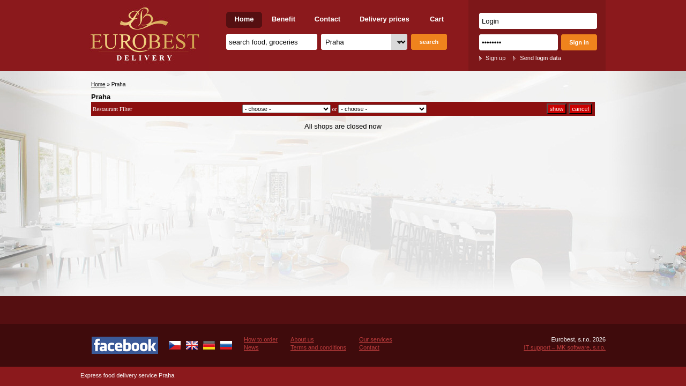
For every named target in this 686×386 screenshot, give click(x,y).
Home (243, 19)
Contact (327, 19)
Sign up (495, 58)
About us (302, 339)
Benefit (283, 19)
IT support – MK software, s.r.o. (565, 347)
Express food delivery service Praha (127, 375)
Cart (437, 19)
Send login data (540, 58)
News (251, 347)
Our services (375, 339)
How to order (261, 339)
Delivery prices (384, 19)
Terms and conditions (318, 347)
